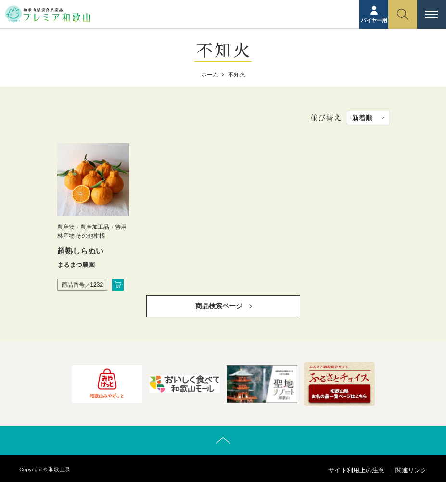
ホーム (209, 74)
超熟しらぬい (80, 251)
